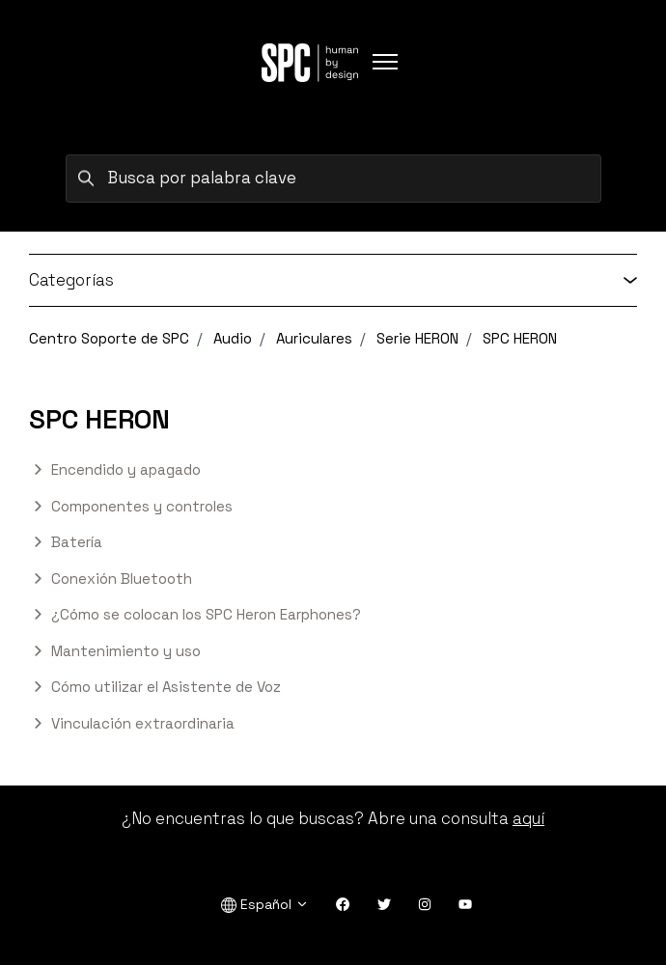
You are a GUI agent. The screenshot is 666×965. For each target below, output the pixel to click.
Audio (232, 338)
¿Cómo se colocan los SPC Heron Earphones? (206, 614)
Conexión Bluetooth (121, 578)
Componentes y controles (142, 506)
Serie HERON (417, 338)
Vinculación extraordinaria (143, 723)
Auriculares (314, 338)
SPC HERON (520, 338)
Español (265, 905)
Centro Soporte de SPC (109, 338)
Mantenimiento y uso (126, 651)
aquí (528, 818)
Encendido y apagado (126, 469)
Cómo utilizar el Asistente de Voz (166, 686)
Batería (76, 542)
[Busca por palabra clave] (333, 178)
